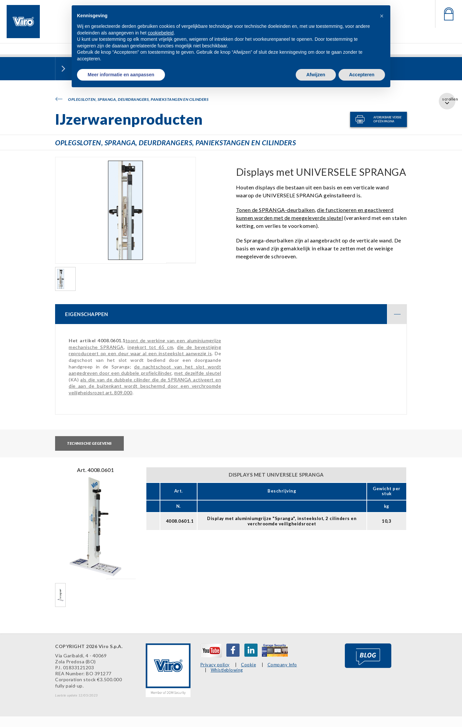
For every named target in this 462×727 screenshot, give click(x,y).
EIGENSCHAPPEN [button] (236, 314)
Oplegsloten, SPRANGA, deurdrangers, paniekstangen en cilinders (131, 99)
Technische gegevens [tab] (89, 443)
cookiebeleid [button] (161, 32)
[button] (381, 16)
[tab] (231, 314)
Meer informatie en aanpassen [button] (121, 74)
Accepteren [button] (361, 74)
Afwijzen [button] (315, 74)
